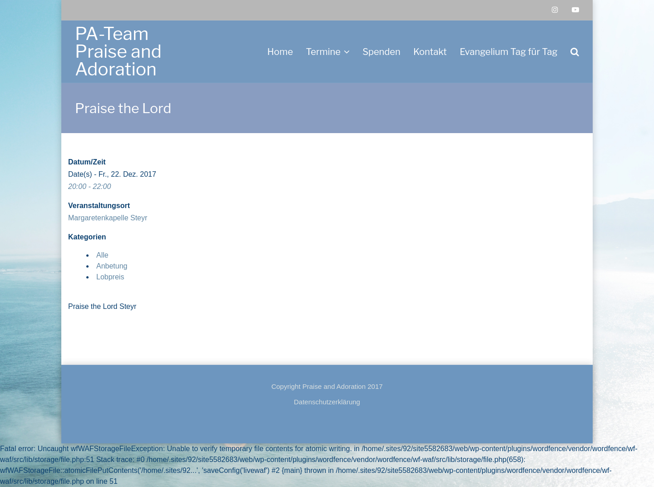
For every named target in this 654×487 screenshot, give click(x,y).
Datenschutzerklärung (327, 402)
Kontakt (430, 51)
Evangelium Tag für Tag (508, 51)
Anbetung (112, 266)
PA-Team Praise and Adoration (118, 51)
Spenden (381, 51)
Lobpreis (110, 277)
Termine (323, 51)
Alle (102, 255)
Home (280, 51)
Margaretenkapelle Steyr (107, 218)
